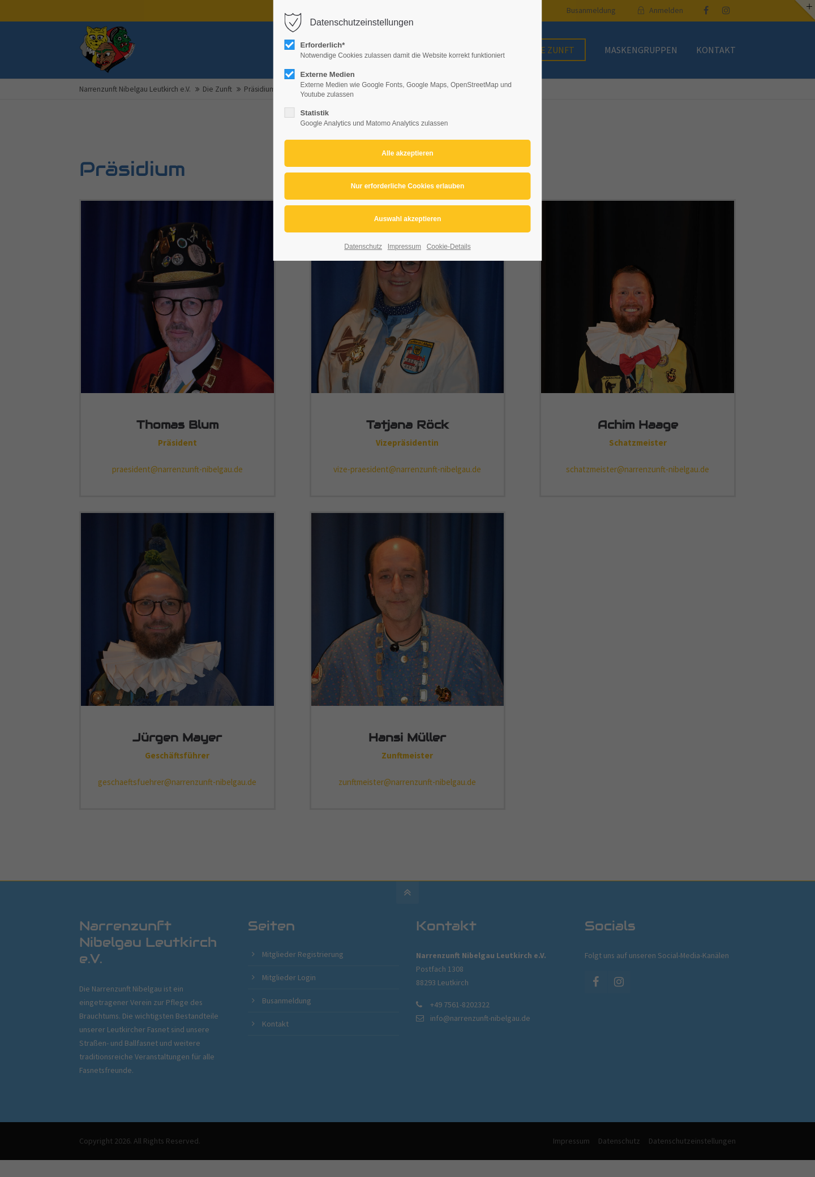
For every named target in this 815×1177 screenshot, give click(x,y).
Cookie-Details (449, 247)
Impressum (404, 247)
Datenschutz (363, 247)
